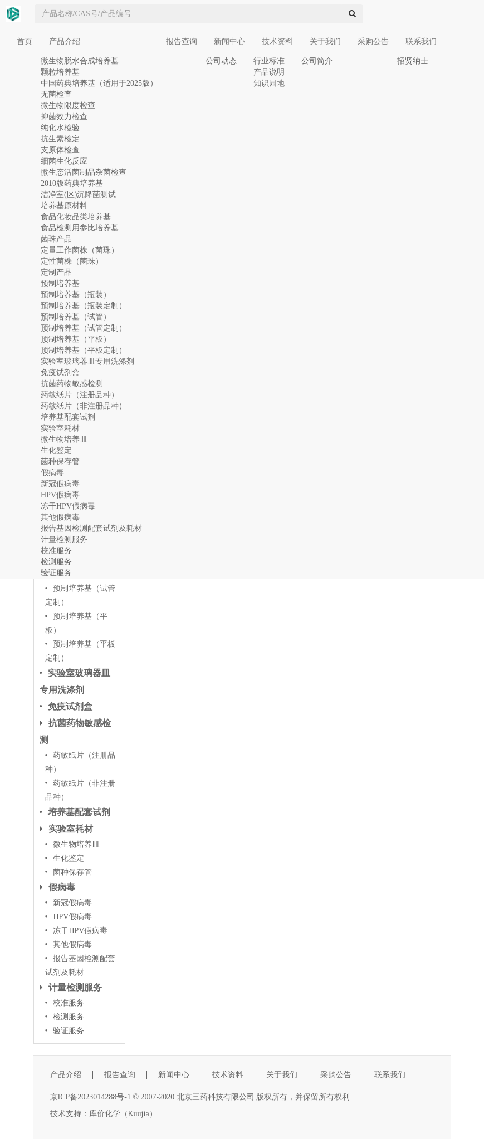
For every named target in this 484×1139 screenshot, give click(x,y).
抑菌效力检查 (64, 116)
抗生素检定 (60, 139)
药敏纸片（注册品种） (80, 395)
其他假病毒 (60, 517)
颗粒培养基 (60, 72)
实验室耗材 (60, 428)
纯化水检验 (60, 128)
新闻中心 (229, 41)
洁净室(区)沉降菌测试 (78, 194)
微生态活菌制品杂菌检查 (83, 172)
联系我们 (421, 41)
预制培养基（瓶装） (76, 294)
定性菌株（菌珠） (72, 261)
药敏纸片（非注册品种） (83, 406)
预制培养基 (60, 283)
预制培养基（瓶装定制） (83, 306)
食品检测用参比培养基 (80, 228)
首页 (24, 41)
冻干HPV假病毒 (68, 506)
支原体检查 (60, 150)
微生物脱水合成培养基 (80, 61)
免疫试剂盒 (60, 372)
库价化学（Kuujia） (123, 1114)
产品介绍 (64, 41)
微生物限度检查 (68, 105)
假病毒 (52, 473)
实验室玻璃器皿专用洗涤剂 (87, 361)
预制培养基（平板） (76, 339)
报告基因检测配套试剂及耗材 (91, 528)
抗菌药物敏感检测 (72, 383)
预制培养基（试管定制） (83, 328)
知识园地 (269, 83)
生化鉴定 (56, 450)
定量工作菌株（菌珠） (80, 250)
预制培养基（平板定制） (83, 350)
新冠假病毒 (60, 484)
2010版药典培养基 (72, 183)
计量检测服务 (64, 539)
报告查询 (181, 41)
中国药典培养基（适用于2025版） (99, 83)
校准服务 (56, 550)
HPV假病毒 (60, 495)
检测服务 (56, 562)
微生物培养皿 (64, 439)
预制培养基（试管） (76, 317)
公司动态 (221, 61)
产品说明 (269, 72)
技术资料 (277, 41)
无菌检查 (56, 94)
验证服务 (56, 573)
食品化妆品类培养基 (76, 217)
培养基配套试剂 (68, 417)
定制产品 (56, 272)
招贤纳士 (412, 61)
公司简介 (317, 61)
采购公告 (373, 41)
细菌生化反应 (64, 161)
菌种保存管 (60, 461)
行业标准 (269, 61)
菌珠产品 (56, 239)
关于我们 (325, 41)
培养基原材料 (64, 205)
